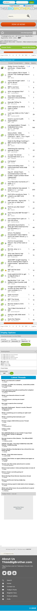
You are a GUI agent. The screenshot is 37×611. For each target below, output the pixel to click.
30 (34, 289)
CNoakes (13, 158)
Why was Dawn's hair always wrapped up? (15, 254)
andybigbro (14, 84)
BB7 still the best (14, 270)
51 (23, 55)
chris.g (13, 162)
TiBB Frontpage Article (17, 138)
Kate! (5, 400)
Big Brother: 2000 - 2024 (9, 38)
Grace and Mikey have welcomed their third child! (17, 166)
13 (33, 300)
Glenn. (5, 382)
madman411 (14, 296)
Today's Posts (12, 590)
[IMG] (2, 364)
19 (33, 196)
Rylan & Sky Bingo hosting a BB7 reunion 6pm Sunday (18, 142)
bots (5, 422)
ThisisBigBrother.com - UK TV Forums (12, 36)
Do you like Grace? (18, 207)
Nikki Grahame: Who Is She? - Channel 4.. (11, 42)
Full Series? (12, 161)
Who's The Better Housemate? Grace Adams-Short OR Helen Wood (18, 234)
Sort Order (13, 339)
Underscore (14, 257)
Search (9, 580)
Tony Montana (15, 320)
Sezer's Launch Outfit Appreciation (15, 120)
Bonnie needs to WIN (16, 304)
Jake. (12, 185)
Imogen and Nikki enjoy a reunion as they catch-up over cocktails (17, 288)
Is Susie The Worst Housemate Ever (14, 156)
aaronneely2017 (15, 301)
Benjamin (6, 410)
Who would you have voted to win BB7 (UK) (17, 195)
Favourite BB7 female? (19, 213)
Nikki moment (13, 295)
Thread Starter (18, 63)
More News (3, 43)
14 (33, 255)
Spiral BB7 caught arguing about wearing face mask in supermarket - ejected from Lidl (18, 262)
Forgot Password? (15, 5)
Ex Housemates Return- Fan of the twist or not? (17, 242)
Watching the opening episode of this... (16, 149)
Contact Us (11, 586)
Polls (8, 599)
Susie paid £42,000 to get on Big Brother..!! (17, 275)
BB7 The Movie (13, 299)
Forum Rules (4, 368)
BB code (3, 361)
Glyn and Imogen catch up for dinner (16, 81)
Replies (33, 63)
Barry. (12, 77)
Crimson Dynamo (8, 465)
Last (34, 55)
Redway (6, 490)
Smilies (3, 363)
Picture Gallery (12, 596)
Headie (13, 283)
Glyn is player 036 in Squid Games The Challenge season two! (18, 74)
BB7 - (9, 69)
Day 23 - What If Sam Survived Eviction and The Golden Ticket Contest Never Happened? (18, 174)
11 (19, 55)
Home (9, 583)
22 (34, 150)
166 (33, 127)
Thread (10, 63)
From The (23, 339)
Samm (13, 145)
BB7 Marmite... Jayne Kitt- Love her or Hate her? (17, 201)
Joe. (12, 204)
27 (34, 156)
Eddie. (12, 169)
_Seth (12, 99)
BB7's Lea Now (13, 87)
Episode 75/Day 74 (14, 102)
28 (34, 235)
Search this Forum (28, 47)
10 (33, 202)
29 (34, 114)
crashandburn (15, 93)
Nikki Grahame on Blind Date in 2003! (16, 107)
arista (5, 387)
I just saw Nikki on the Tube (18, 113)
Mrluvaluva (14, 104)
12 (33, 167)
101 (26, 55)
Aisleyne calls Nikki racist (16, 314)
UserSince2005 (15, 88)
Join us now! (18, 24)
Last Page (16, 128)
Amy (12, 69)
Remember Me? (29, 6)
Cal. (12, 250)
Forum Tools (6, 47)
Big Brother (29, 36)
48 (34, 227)
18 (33, 120)
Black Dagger (15, 191)
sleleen (13, 305)
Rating (27, 63)
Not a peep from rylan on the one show (17, 219)
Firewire (13, 292)
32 (34, 183)
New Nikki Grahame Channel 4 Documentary (17, 97)
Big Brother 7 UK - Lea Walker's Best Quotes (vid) (17, 281)
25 (34, 143)
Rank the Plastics (14, 319)
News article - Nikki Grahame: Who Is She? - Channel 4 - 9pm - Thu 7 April (18, 134)
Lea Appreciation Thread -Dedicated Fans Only (17, 126)
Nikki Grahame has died (30, 42)
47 (33, 214)
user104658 (14, 152)
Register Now (12, 593)
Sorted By (3, 339)
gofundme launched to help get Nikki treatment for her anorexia (18, 226)
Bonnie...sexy (12, 249)
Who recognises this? (16, 91)
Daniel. (13, 130)
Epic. (12, 266)
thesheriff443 (7, 426)
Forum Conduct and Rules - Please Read (16, 67)
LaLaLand (6, 473)
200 (33, 190)
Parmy (5, 392)
